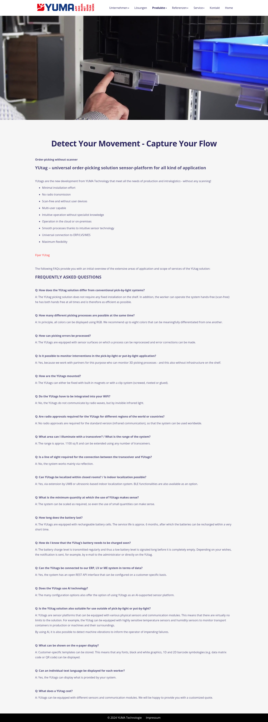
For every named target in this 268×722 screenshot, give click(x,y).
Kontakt (215, 8)
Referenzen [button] (180, 8)
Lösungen (140, 8)
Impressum (153, 718)
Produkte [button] (159, 8)
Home (229, 8)
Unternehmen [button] (119, 8)
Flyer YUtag (42, 258)
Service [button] (199, 8)
